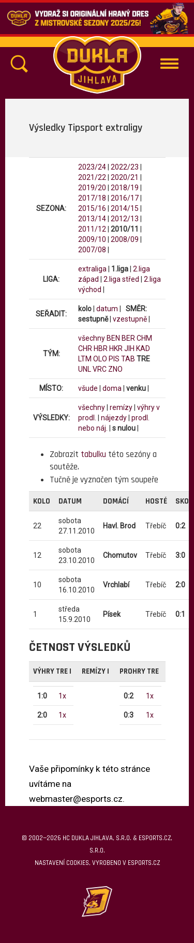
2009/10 (92, 239)
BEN (113, 338)
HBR (101, 348)
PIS (114, 359)
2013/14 (92, 219)
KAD (143, 348)
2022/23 (125, 167)
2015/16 (92, 208)
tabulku (93, 454)
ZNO (115, 369)
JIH (129, 348)
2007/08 (92, 250)
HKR (116, 348)
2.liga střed (121, 279)
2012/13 (125, 219)
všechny (91, 338)
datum (107, 309)
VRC (100, 369)
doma (112, 388)
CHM (144, 338)
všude (88, 388)
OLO (100, 359)
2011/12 (92, 229)
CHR (85, 348)
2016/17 (125, 198)
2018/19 (125, 188)
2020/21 (125, 177)
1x (62, 696)
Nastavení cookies (62, 863)
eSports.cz (144, 863)
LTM (85, 359)
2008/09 (125, 239)
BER (128, 338)
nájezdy (114, 418)
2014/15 (125, 208)
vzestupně (130, 319)
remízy (121, 407)
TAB (128, 359)
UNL (84, 369)
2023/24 (92, 167)
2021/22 (92, 177)
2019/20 (92, 188)
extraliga (92, 269)
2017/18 (92, 198)
